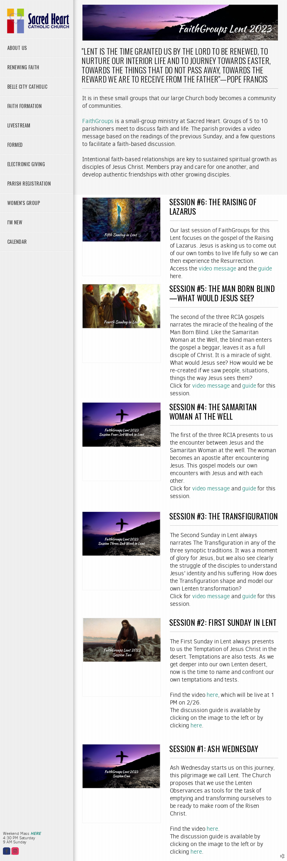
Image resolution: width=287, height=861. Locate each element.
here (212, 695)
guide (265, 269)
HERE (35, 833)
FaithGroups (98, 121)
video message (217, 269)
